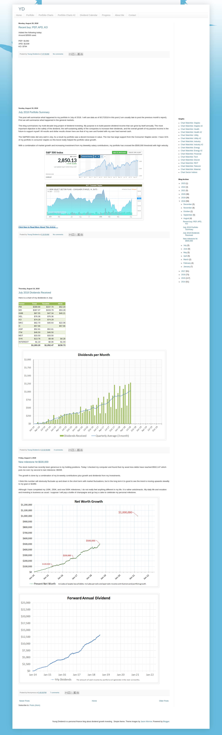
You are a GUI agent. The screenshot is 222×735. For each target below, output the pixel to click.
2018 (183, 201)
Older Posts (164, 701)
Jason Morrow (146, 721)
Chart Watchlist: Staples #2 (192, 126)
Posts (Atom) (35, 705)
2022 (183, 187)
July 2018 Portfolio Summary (34, 112)
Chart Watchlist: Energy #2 (191, 151)
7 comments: (55, 692)
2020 (183, 194)
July (185, 245)
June (185, 249)
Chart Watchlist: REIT (189, 163)
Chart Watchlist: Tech (189, 157)
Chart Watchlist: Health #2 (191, 132)
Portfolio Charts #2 (66, 15)
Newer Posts (24, 701)
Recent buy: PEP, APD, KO (33, 27)
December (187, 204)
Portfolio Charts (46, 15)
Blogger (166, 721)
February (187, 263)
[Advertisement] (93, 82)
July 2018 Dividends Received (34, 292)
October (186, 211)
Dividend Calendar (88, 15)
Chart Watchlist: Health (190, 129)
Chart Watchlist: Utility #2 (191, 138)
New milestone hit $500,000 (33, 462)
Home (19, 15)
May (185, 252)
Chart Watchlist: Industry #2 (192, 145)
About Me (119, 15)
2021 (183, 190)
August (186, 218)
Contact (132, 15)
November (187, 208)
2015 (183, 278)
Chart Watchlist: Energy (190, 148)
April (185, 256)
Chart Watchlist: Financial (191, 154)
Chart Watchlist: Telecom (191, 166)
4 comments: (59, 450)
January (186, 267)
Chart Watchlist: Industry (190, 141)
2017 (183, 271)
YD (21, 8)
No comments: (58, 54)
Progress (106, 15)
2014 (183, 282)
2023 (183, 183)
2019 (183, 198)
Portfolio (30, 15)
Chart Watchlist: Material (190, 169)
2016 (183, 275)
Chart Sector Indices (189, 172)
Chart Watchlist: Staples (190, 123)
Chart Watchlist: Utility (189, 135)
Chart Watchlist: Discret (190, 160)
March (186, 259)
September (188, 215)
